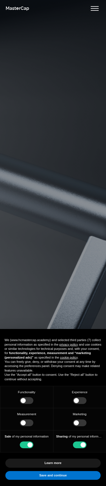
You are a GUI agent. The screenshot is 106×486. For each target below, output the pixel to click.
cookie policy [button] (68, 357)
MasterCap (17, 8)
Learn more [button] (53, 463)
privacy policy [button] (68, 344)
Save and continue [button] (53, 475)
